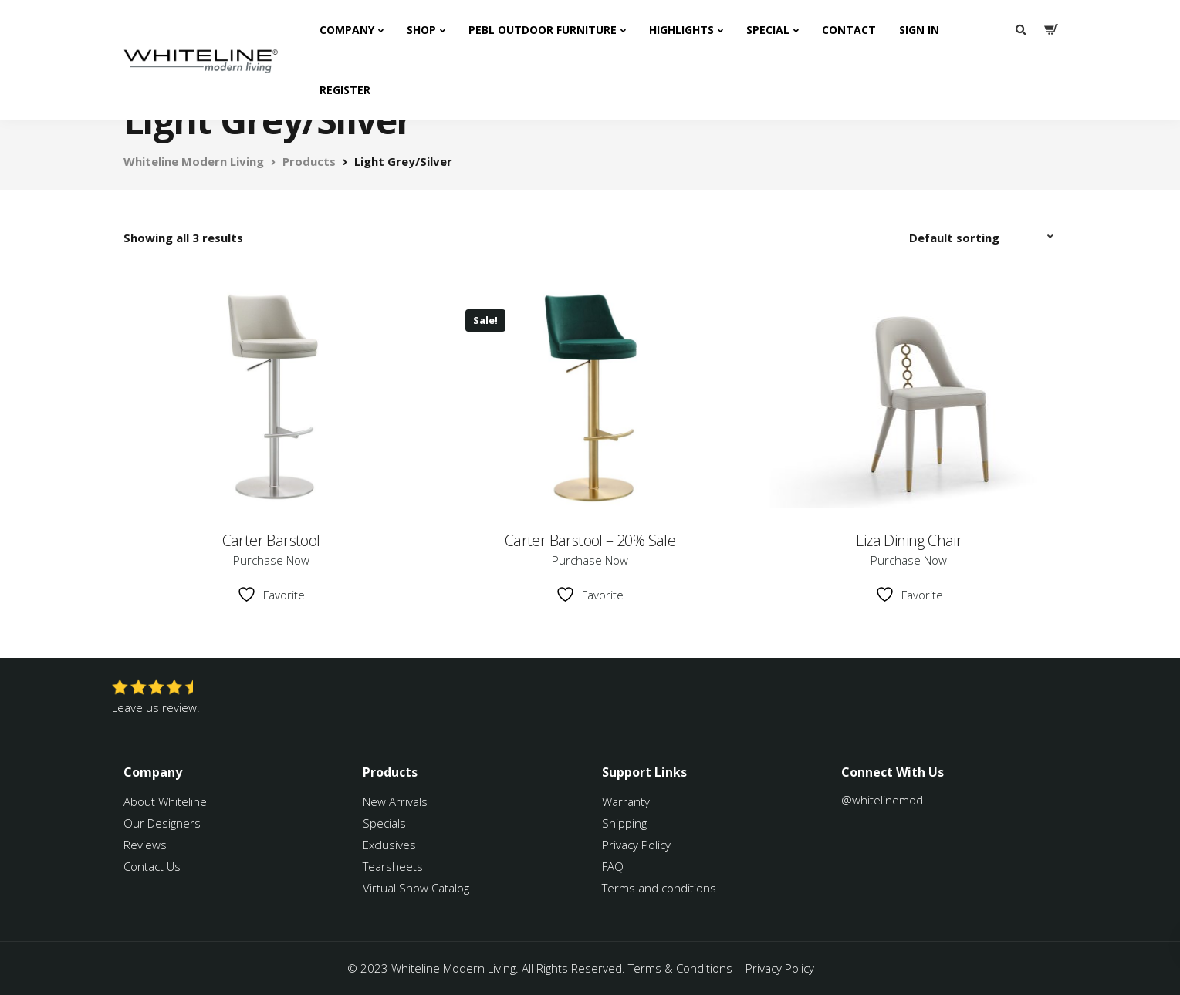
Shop (421, 29)
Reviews (145, 844)
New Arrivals (395, 801)
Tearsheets (393, 866)
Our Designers (162, 823)
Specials (384, 823)
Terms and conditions (659, 888)
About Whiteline (165, 801)
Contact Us (152, 866)
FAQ (613, 866)
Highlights (681, 29)
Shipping (624, 823)
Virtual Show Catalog (417, 888)
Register (345, 90)
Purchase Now (271, 560)
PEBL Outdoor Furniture (542, 29)
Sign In (919, 29)
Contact (849, 29)
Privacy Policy (636, 844)
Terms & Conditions (680, 968)
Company (347, 29)
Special (767, 29)
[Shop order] (983, 237)
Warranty (627, 801)
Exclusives (389, 844)
